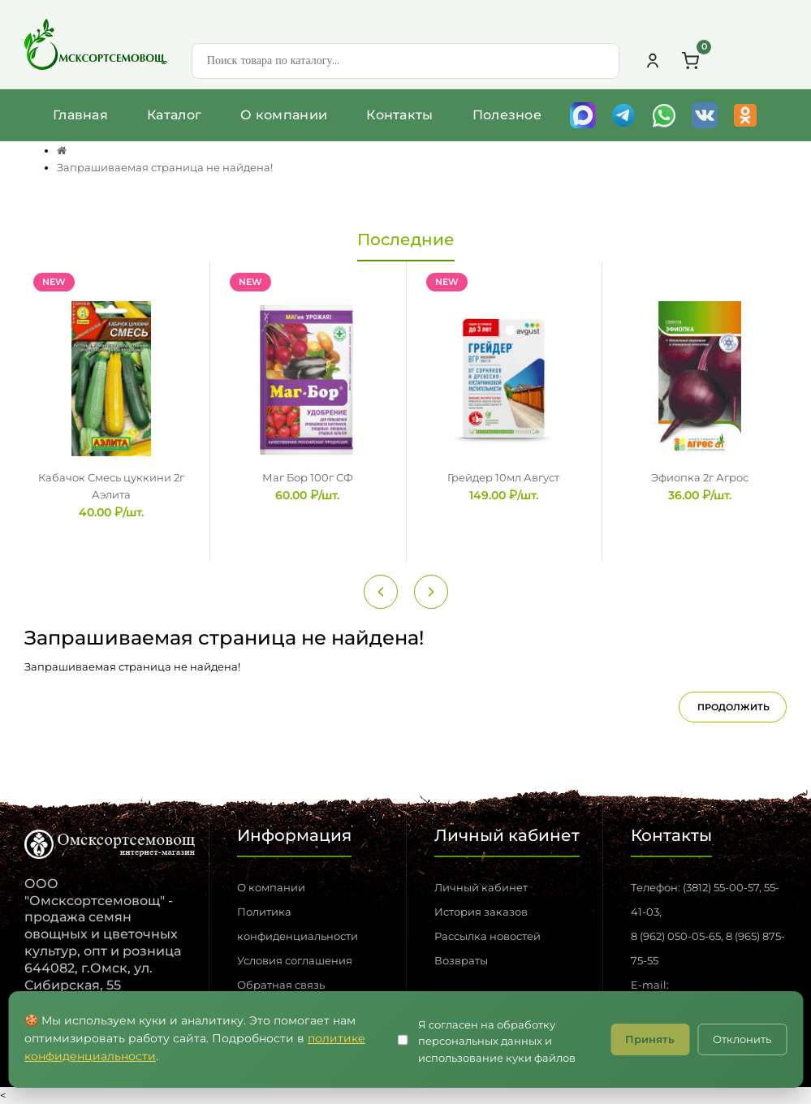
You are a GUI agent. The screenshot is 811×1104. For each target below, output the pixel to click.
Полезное (506, 115)
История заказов (481, 911)
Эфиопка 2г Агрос (699, 477)
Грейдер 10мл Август (503, 477)
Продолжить (733, 707)
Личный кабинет (481, 887)
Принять (650, 1039)
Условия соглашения (294, 960)
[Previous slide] (381, 592)
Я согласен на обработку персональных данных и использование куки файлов (497, 1041)
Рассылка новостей (487, 935)
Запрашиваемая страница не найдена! (165, 167)
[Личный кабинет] (653, 61)
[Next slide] (431, 592)
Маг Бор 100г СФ (307, 477)
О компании (283, 115)
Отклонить (742, 1039)
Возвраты (461, 960)
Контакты (399, 115)
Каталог (174, 115)
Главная (80, 115)
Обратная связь (281, 984)
